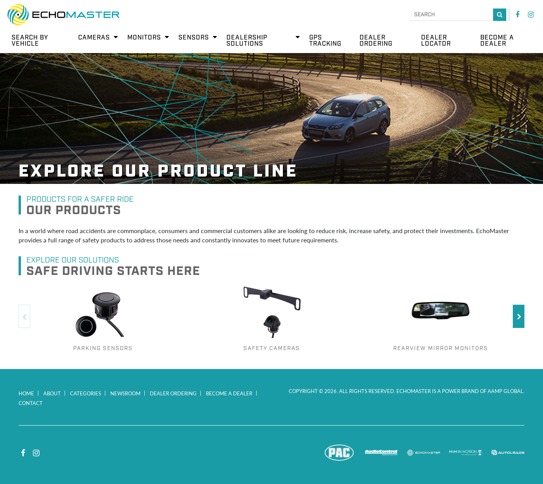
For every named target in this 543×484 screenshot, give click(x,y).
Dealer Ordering (173, 393)
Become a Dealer (229, 393)
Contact (31, 403)
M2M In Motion (465, 452)
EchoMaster (423, 452)
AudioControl (381, 452)
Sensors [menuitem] (193, 38)
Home (26, 393)
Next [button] (518, 316)
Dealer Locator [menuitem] (436, 41)
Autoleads (508, 452)
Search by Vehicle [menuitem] (30, 41)
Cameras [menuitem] (94, 38)
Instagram (530, 15)
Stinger (297, 452)
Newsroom (125, 393)
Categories (85, 393)
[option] (103, 316)
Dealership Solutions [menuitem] (246, 41)
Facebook (517, 15)
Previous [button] (24, 316)
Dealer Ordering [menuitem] (376, 41)
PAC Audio (339, 452)
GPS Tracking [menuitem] (325, 41)
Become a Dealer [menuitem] (497, 41)
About (52, 393)
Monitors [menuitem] (144, 38)
